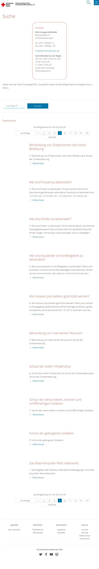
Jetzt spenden (14, 529)
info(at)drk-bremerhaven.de (47, 51)
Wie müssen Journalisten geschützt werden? (59, 296)
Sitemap (84, 532)
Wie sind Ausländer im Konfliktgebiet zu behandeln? (56, 258)
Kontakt (84, 529)
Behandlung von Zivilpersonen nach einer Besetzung (57, 147)
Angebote (61, 529)
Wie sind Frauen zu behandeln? (50, 182)
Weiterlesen (38, 163)
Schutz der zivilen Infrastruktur (50, 366)
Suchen (37, 106)
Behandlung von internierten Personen (55, 333)
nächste (52, 137)
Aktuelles (61, 532)
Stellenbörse (37, 529)
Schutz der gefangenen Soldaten (51, 433)
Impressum (85, 538)
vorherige (25, 133)
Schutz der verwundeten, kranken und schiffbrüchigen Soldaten (55, 402)
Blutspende (38, 532)
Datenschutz (84, 535)
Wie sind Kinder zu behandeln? (50, 219)
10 (87, 133)
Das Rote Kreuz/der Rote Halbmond (53, 463)
